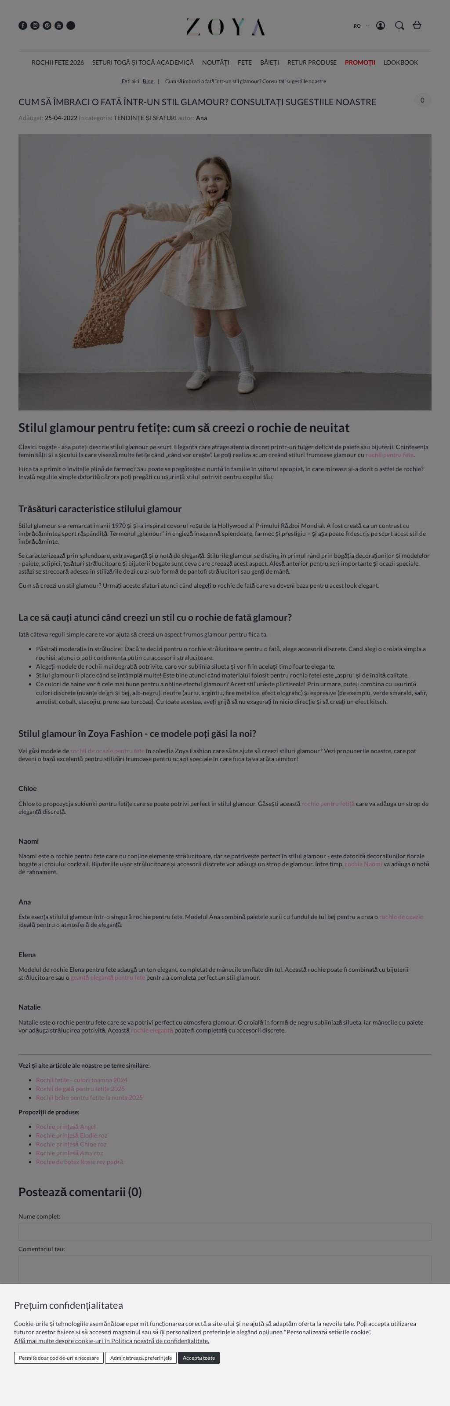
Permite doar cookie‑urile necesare (59, 1358)
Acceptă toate (199, 1358)
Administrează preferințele (141, 1358)
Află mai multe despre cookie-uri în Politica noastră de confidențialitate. (111, 1340)
